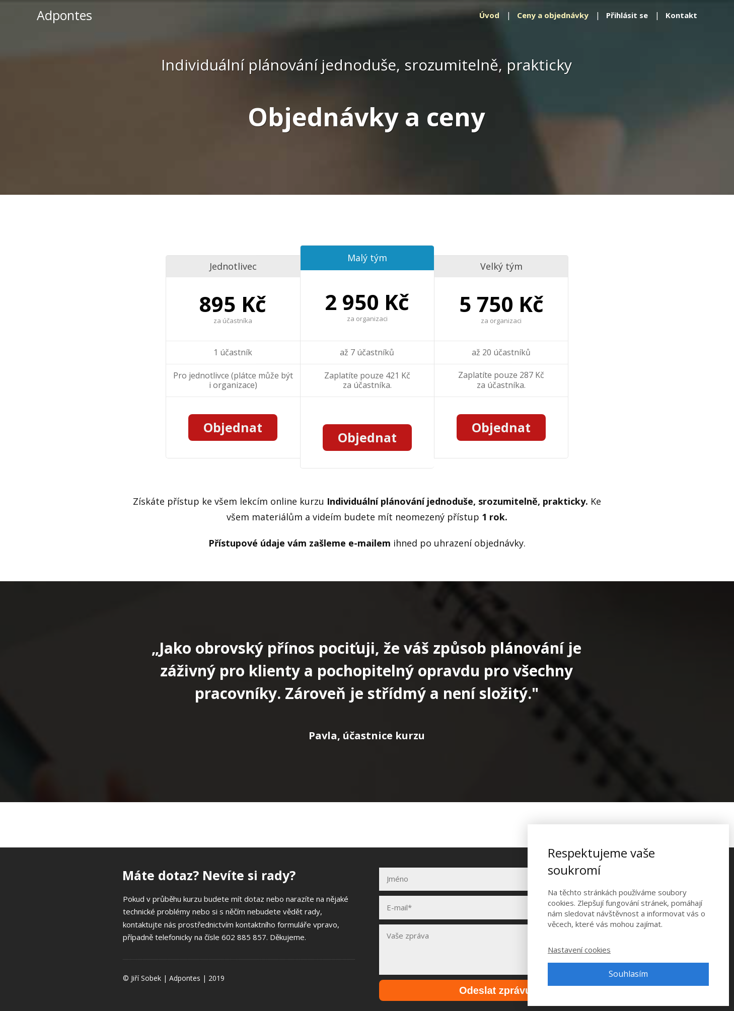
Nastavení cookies (579, 950)
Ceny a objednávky (553, 15)
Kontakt (681, 15)
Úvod (489, 15)
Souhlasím (628, 973)
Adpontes (64, 15)
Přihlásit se (627, 15)
